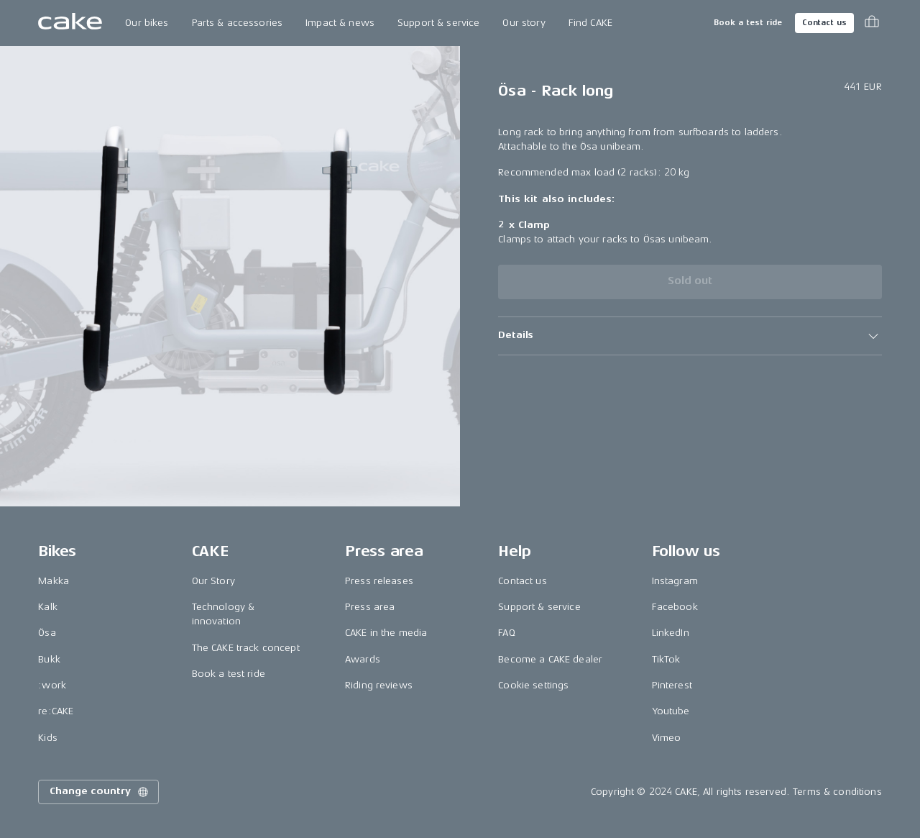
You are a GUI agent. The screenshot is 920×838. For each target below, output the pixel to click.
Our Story (213, 580)
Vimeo (666, 737)
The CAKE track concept (246, 647)
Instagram (675, 580)
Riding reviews (379, 685)
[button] (689, 336)
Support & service (438, 22)
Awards (362, 659)
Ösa (46, 632)
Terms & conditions (837, 791)
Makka (53, 580)
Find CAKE (590, 22)
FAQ (506, 632)
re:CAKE (55, 711)
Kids (48, 737)
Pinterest (672, 685)
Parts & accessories (237, 22)
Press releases (379, 580)
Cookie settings (533, 685)
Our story (523, 22)
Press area (370, 606)
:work (52, 685)
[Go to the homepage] (70, 23)
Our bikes (146, 22)
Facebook (675, 606)
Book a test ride (748, 22)
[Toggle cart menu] (872, 23)
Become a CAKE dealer (550, 659)
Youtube (671, 711)
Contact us (824, 22)
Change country (100, 792)
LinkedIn (670, 632)
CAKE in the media (386, 632)
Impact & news (339, 22)
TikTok (666, 659)
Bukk (49, 659)
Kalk (48, 606)
